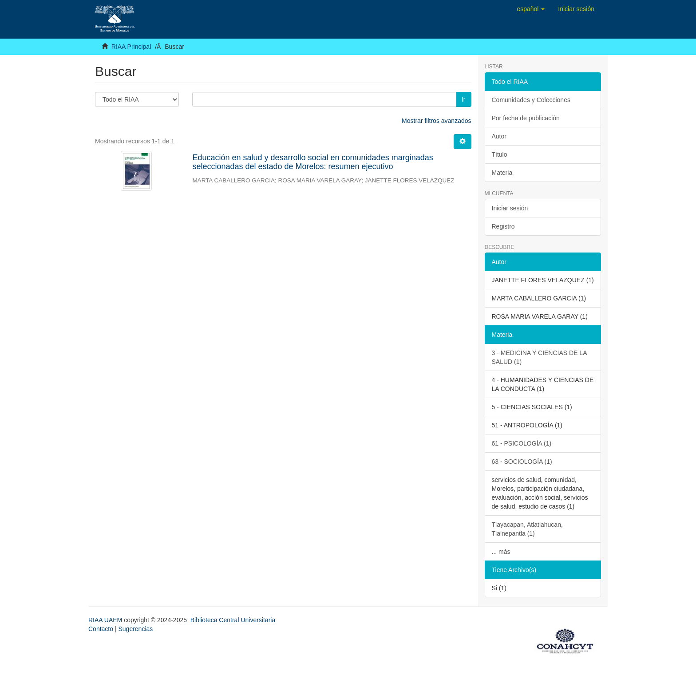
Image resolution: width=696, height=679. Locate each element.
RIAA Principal (131, 46)
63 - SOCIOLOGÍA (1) (522, 461)
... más (501, 551)
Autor (499, 136)
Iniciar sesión (510, 208)
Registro (503, 226)
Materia (502, 172)
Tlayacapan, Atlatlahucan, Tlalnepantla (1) (527, 529)
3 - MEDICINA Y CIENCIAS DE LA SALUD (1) (539, 357)
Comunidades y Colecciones (531, 99)
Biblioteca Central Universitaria (232, 620)
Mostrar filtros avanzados (436, 120)
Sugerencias (135, 628)
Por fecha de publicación (526, 118)
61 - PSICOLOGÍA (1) (522, 443)
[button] (530, 9)
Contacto (100, 628)
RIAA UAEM (106, 620)
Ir (464, 99)
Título (499, 154)
